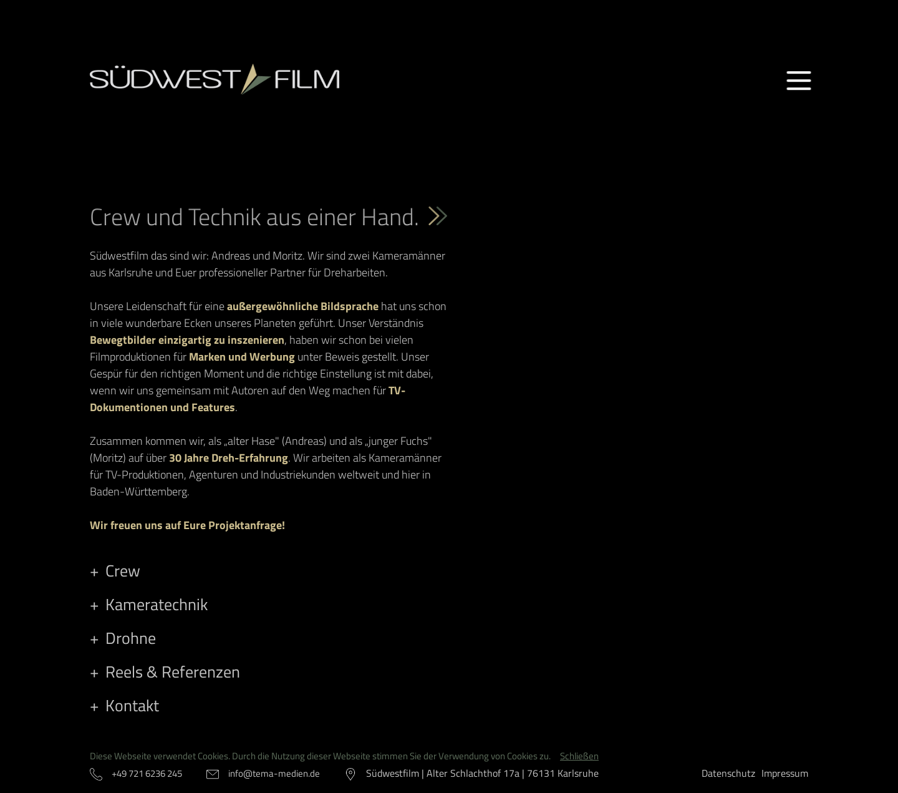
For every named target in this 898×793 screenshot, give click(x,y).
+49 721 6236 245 (147, 773)
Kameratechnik (156, 604)
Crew (122, 570)
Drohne (130, 638)
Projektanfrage (245, 525)
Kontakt (132, 705)
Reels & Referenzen (172, 671)
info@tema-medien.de (274, 773)
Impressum (784, 773)
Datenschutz (728, 773)
